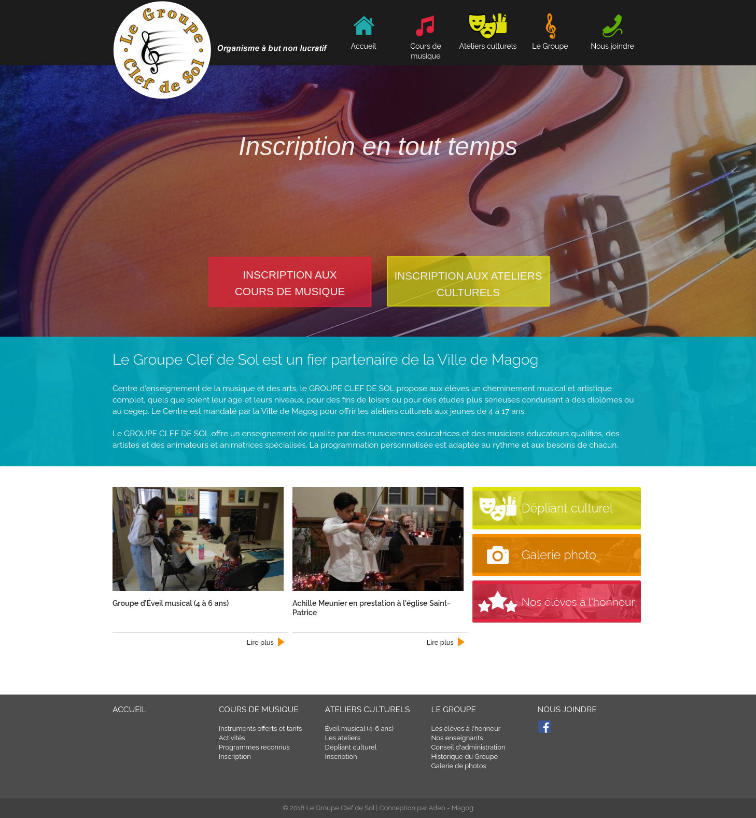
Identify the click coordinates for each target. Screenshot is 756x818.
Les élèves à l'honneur (465, 728)
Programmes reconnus (254, 747)
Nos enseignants (457, 738)
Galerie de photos (458, 766)
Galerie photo (559, 555)
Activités (232, 738)
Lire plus (260, 642)
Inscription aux (290, 275)
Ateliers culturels (367, 709)
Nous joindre (567, 709)
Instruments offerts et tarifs (260, 728)
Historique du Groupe (464, 756)
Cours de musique (425, 46)
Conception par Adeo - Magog (426, 808)
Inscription (235, 756)
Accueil (130, 709)
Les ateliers (342, 738)
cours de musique (290, 291)
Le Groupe (453, 709)
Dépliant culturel (567, 508)
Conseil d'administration (468, 747)
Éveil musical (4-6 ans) (359, 728)
